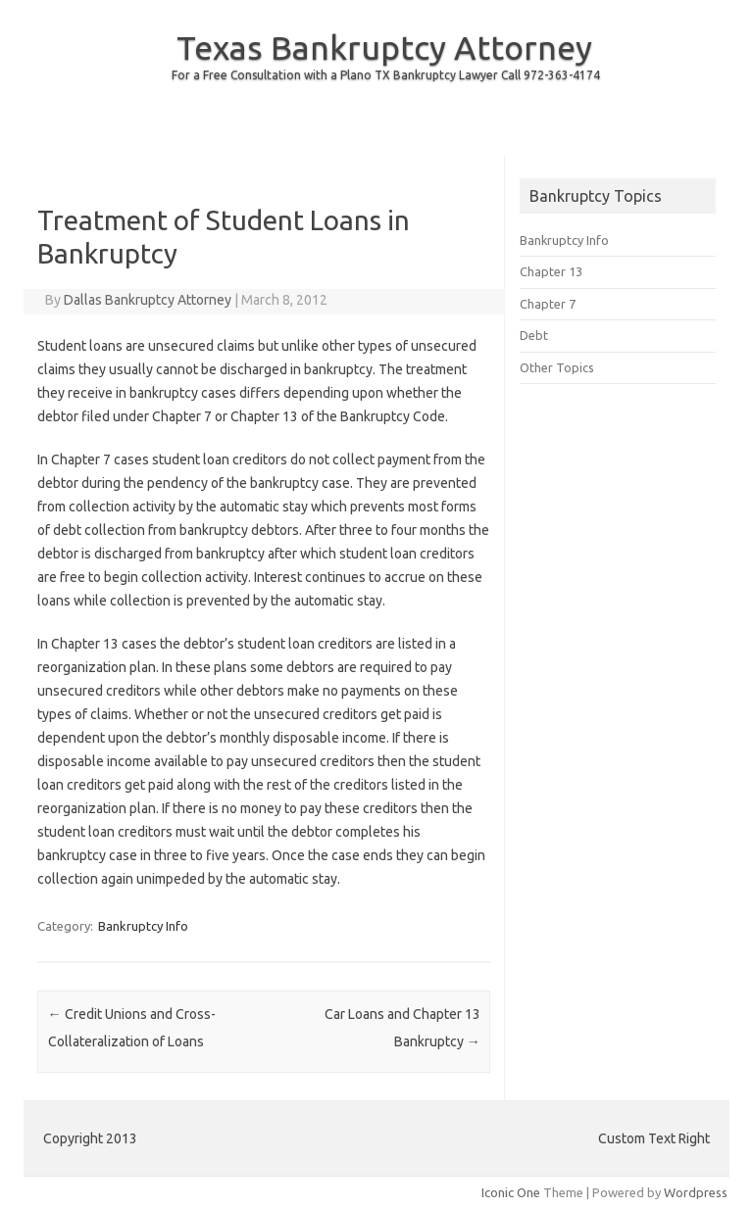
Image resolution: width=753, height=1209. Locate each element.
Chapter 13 (551, 271)
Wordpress (696, 1192)
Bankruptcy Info (143, 926)
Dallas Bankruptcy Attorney (147, 300)
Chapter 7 (548, 304)
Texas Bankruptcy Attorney (384, 47)
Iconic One (510, 1192)
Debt (534, 335)
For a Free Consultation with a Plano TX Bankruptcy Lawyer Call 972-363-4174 (386, 75)
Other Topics (557, 367)
